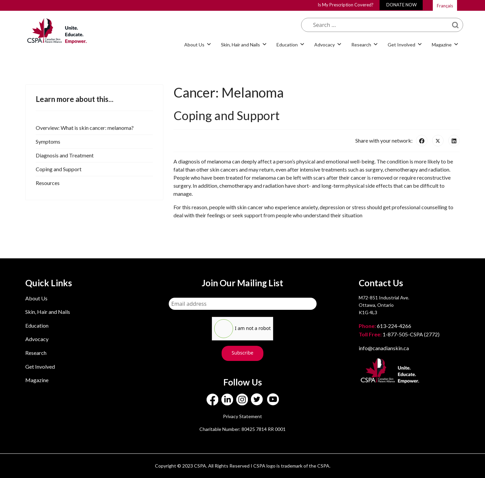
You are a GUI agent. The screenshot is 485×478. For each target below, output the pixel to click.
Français (445, 5)
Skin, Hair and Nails (240, 44)
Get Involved (401, 44)
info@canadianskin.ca (384, 348)
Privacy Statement (242, 416)
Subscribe (242, 353)
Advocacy (324, 44)
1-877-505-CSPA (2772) (399, 334)
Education (287, 44)
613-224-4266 (385, 326)
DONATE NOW (401, 4)
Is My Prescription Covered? (346, 4)
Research (361, 44)
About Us (194, 44)
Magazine (442, 44)
